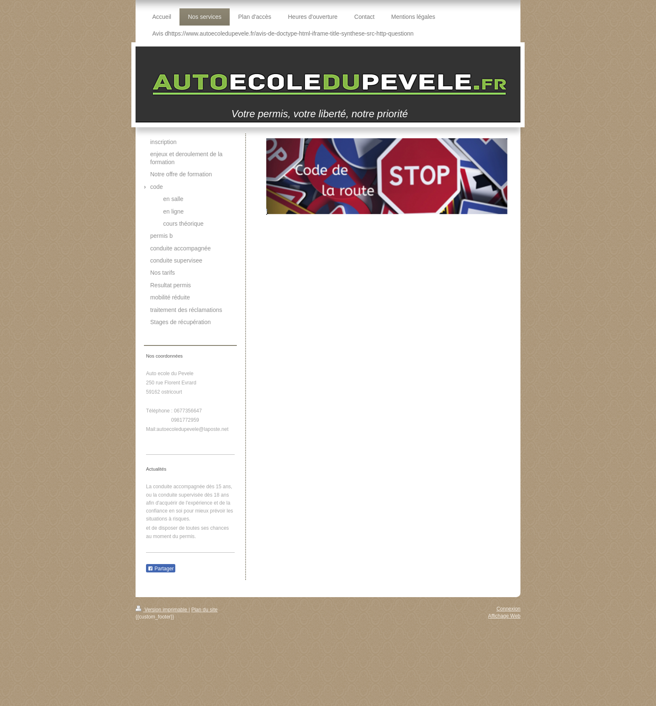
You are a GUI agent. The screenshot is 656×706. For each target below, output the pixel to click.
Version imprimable (162, 610)
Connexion (508, 609)
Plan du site (204, 610)
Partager (161, 569)
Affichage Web (504, 616)
